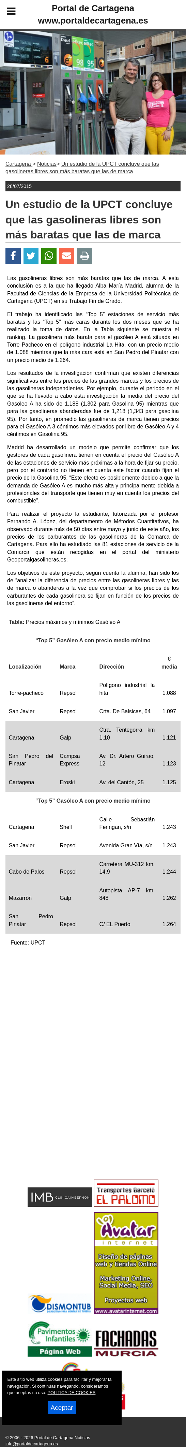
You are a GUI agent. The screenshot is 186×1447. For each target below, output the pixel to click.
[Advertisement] (93, 1000)
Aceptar (61, 1407)
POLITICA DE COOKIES (72, 1392)
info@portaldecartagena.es (31, 1443)
